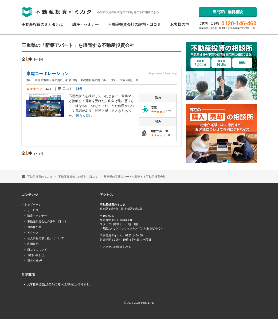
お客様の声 (179, 25)
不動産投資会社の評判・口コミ (134, 25)
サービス (33, 210)
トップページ (32, 204)
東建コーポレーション (47, 73)
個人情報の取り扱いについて (45, 238)
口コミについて (37, 249)
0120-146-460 (238, 10)
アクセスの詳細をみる (117, 246)
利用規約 (33, 244)
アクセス (33, 232)
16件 (79, 89)
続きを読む (84, 116)
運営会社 (34, 260)
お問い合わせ (35, 255)
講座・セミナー (85, 25)
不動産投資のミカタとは (42, 25)
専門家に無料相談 (228, 22)
